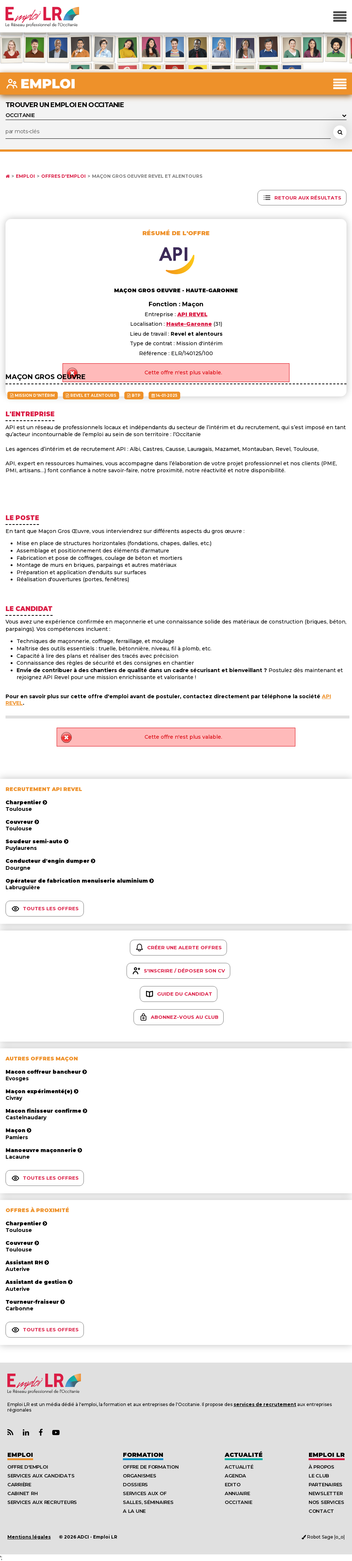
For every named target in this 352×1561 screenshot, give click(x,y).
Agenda (235, 1476)
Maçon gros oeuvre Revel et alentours (147, 176)
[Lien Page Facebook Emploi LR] (41, 1433)
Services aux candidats (40, 1476)
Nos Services (326, 1502)
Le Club (319, 1476)
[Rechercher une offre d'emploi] (339, 132)
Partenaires (325, 1484)
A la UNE (134, 1511)
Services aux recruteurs (42, 1502)
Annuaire (237, 1493)
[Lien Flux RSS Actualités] (10, 1433)
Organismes (139, 1476)
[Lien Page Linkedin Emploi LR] (26, 1433)
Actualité (244, 1454)
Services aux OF (144, 1493)
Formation (143, 1454)
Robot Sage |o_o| (323, 1537)
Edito (233, 1484)
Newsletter (325, 1493)
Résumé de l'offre (176, 233)
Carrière (19, 1484)
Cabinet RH (22, 1493)
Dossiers (135, 1484)
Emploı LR (327, 1454)
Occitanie (238, 1502)
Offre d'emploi (27, 1467)
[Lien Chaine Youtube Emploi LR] (56, 1433)
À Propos (321, 1467)
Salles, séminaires (148, 1502)
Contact (321, 1511)
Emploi (25, 176)
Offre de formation (150, 1467)
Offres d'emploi (63, 176)
